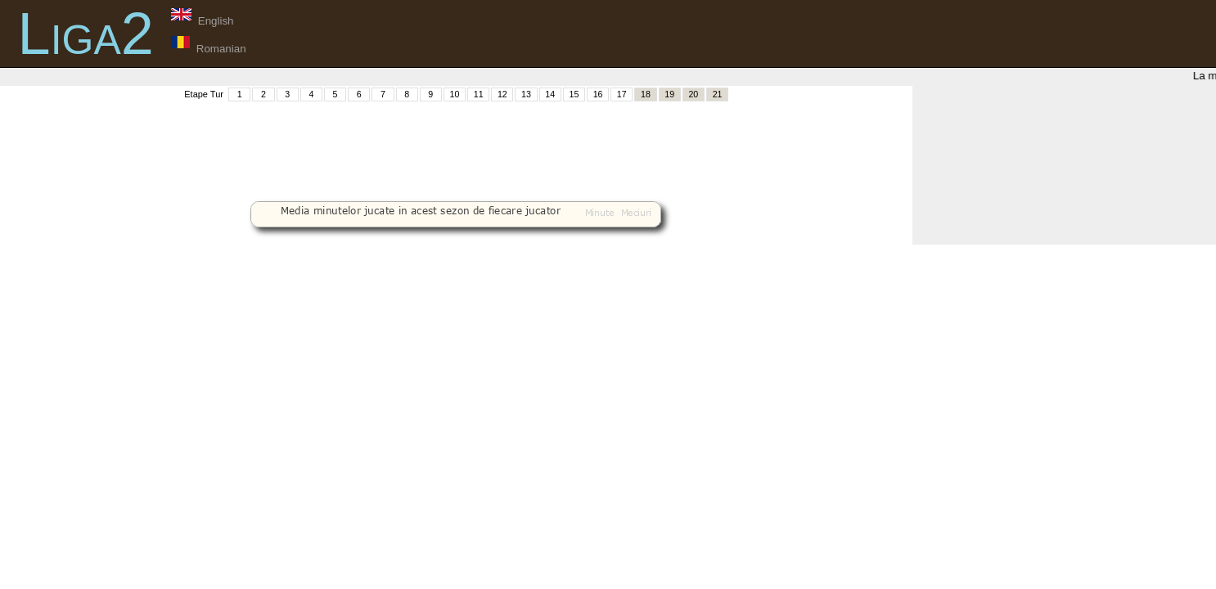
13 (526, 94)
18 (646, 94)
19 (669, 94)
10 (455, 94)
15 (574, 94)
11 (479, 94)
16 (598, 94)
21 (718, 94)
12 (502, 94)
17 (622, 94)
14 (550, 94)
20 (693, 94)
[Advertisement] (456, 140)
